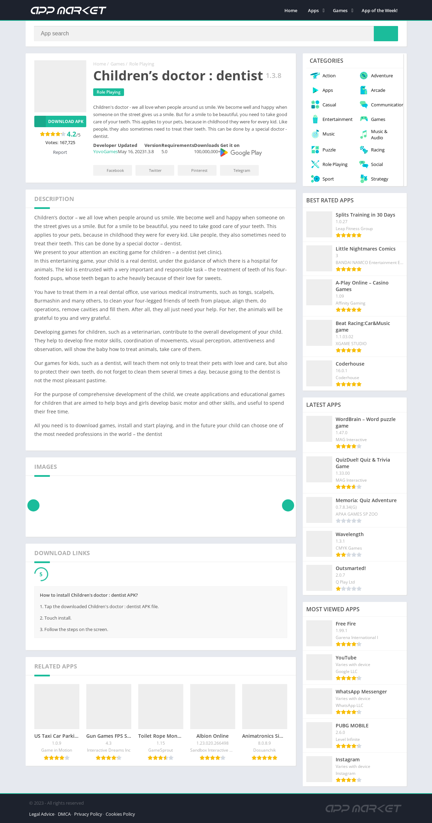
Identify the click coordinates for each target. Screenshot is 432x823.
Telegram (237, 170)
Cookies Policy (120, 814)
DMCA (64, 814)
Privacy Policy (88, 814)
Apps (313, 10)
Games (340, 10)
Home (290, 10)
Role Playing (141, 64)
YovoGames (105, 152)
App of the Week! (380, 10)
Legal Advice (41, 814)
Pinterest (195, 170)
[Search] (216, 33)
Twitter (151, 170)
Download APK (59, 121)
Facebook (110, 170)
